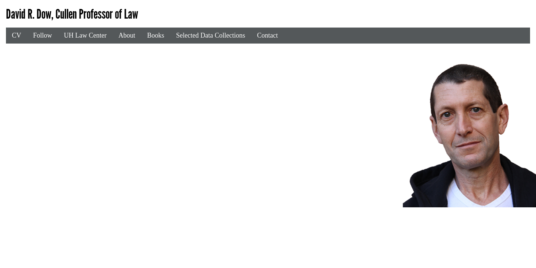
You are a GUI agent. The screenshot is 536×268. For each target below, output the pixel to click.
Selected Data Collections (210, 35)
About (126, 35)
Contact (267, 35)
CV (16, 35)
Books (155, 35)
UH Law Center (85, 35)
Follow (42, 35)
